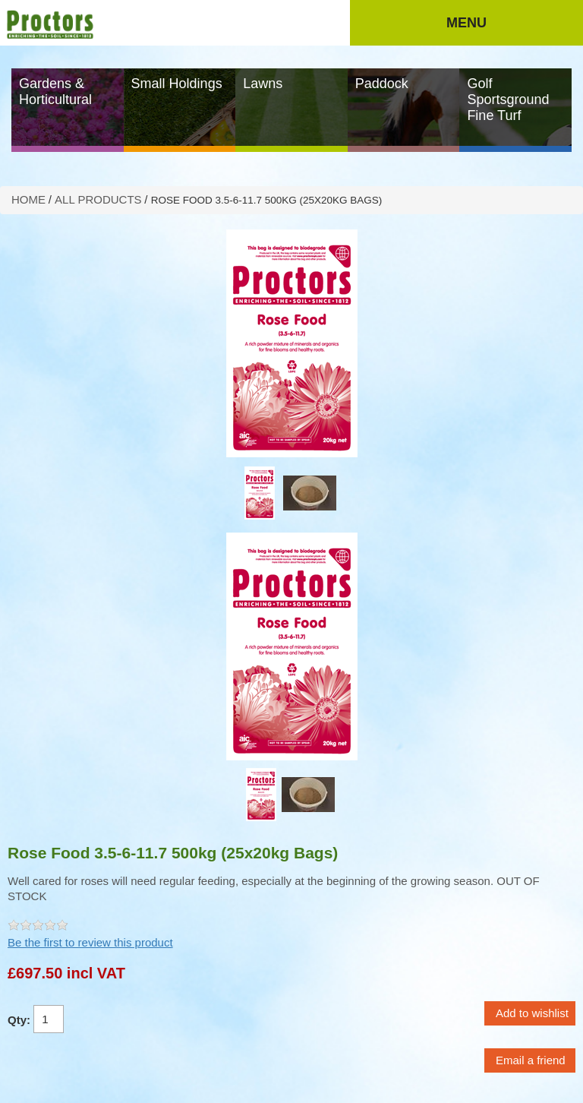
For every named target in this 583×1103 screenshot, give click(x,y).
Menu (466, 22)
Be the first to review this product (90, 942)
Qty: (19, 1019)
